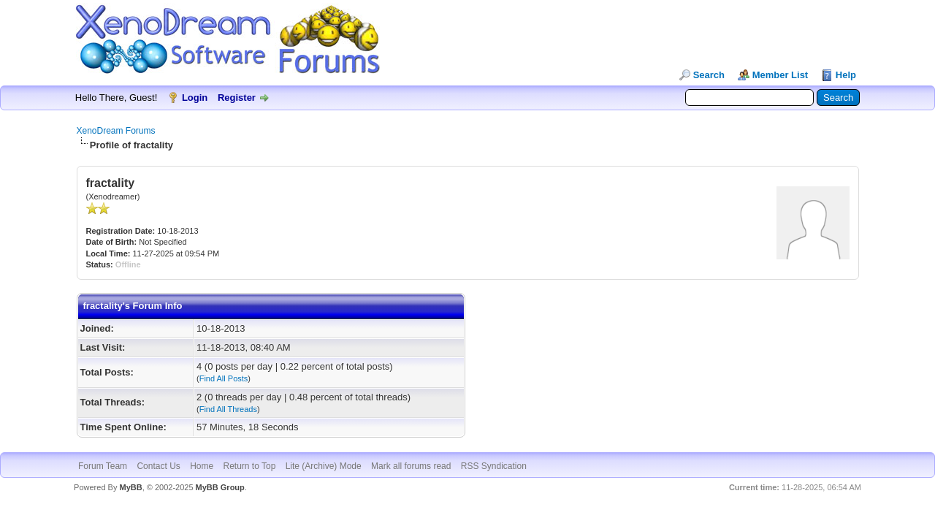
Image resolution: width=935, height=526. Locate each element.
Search (709, 74)
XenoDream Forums (116, 131)
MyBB (130, 487)
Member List (780, 74)
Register (237, 97)
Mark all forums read (411, 466)
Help (846, 74)
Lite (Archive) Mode (324, 466)
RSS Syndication (494, 466)
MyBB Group (220, 487)
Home (201, 466)
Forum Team (102, 466)
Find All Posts (223, 378)
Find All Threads (228, 409)
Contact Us (158, 466)
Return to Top (250, 466)
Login (194, 97)
